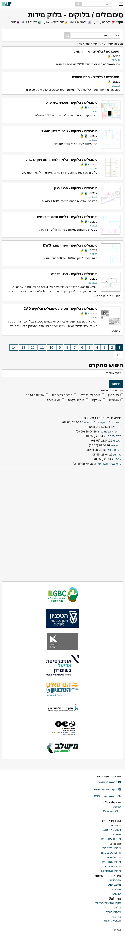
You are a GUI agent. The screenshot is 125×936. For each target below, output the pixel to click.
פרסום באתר (113, 912)
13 (23, 347)
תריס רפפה (114, 436)
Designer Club (112, 811)
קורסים (117, 806)
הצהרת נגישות (112, 921)
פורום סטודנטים (111, 861)
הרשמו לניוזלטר (109, 782)
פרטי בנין (113, 394)
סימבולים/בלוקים (90, 394)
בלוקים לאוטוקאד (110, 829)
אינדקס (96, 400)
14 (14, 347)
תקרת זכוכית (113, 449)
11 (42, 347)
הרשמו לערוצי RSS (107, 796)
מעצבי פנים (114, 884)
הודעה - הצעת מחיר (109, 431)
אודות (117, 907)
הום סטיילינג (114, 857)
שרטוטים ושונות (35, 394)
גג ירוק (117, 454)
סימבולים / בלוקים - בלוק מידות (102, 422)
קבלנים (116, 893)
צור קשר (116, 916)
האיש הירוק (53, 400)
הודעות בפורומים (62, 394)
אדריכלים (115, 880)
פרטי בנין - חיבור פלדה (107, 463)
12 (33, 347)
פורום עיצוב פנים (111, 852)
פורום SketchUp (111, 870)
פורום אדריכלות (111, 848)
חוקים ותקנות (76, 400)
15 (118, 355)
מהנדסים (115, 889)
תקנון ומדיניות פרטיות (108, 903)
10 (51, 347)
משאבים (114, 400)
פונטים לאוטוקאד (110, 838)
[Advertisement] (62, 494)
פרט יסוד (116, 445)
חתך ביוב (116, 426)
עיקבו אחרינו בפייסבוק (106, 789)
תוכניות (117, 440)
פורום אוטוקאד (112, 866)
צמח (118, 459)
